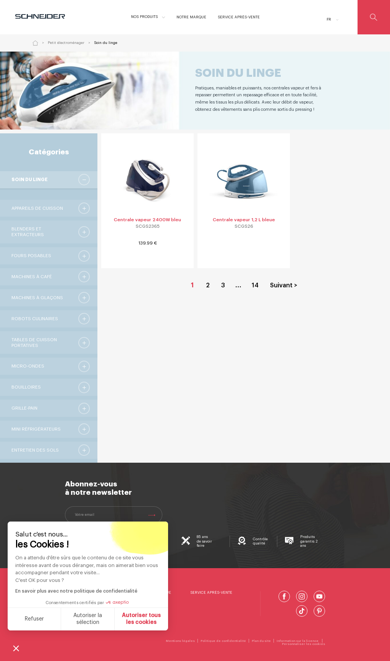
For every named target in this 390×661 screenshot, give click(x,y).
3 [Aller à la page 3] (223, 285)
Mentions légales (180, 640)
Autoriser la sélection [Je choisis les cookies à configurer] (87, 619)
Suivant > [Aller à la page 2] (283, 285)
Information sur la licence (298, 640)
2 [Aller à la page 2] (208, 285)
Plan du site (261, 640)
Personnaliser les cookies (303, 643)
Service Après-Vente (211, 593)
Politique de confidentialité (223, 640)
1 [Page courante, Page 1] (192, 285)
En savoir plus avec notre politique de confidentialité (76, 591)
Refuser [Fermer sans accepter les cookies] (34, 619)
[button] (16, 648)
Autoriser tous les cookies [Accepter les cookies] (141, 619)
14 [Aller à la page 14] (255, 285)
